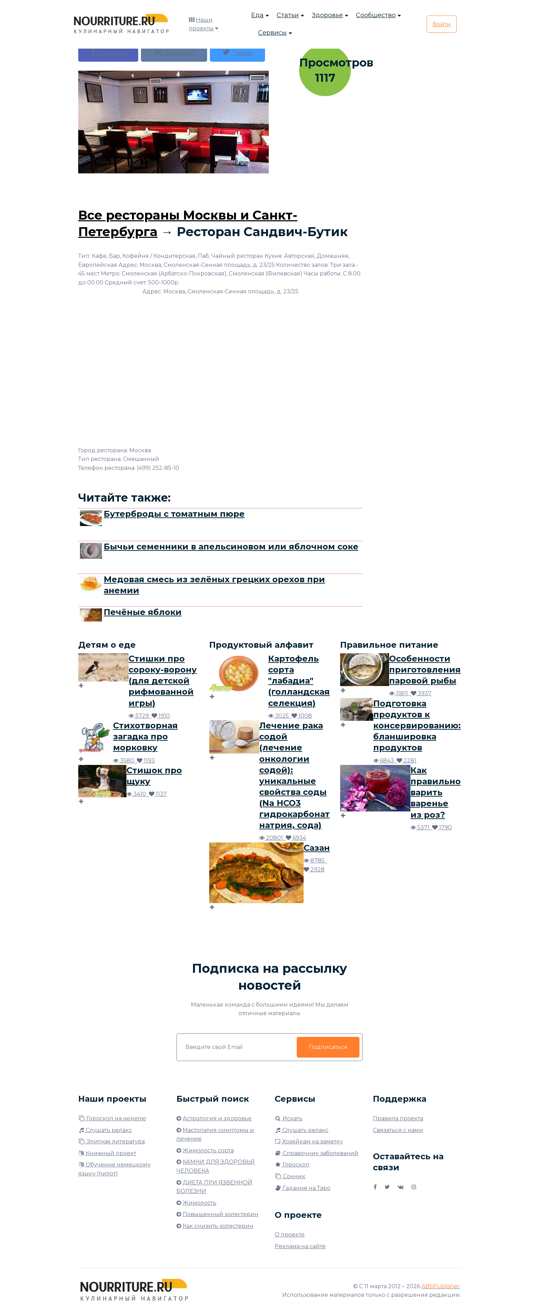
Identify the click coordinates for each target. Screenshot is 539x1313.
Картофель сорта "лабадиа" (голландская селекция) (299, 681)
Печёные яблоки (143, 612)
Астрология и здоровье (217, 1118)
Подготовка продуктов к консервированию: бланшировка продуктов (417, 725)
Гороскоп (292, 1164)
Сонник (290, 1176)
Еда (257, 15)
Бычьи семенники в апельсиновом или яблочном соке (231, 547)
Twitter (237, 52)
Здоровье (327, 15)
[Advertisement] (220, 188)
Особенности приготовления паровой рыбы (425, 670)
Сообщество (376, 15)
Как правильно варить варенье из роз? (435, 792)
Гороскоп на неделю (112, 1118)
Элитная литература (111, 1141)
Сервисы (272, 33)
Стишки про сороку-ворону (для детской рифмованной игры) (163, 681)
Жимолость (199, 1203)
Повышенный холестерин (220, 1214)
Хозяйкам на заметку (309, 1141)
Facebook (108, 52)
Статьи (288, 15)
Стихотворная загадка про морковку (145, 736)
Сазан (317, 848)
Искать (289, 1118)
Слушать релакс (105, 1130)
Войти (442, 24)
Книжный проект (107, 1153)
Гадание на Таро (302, 1188)
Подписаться (328, 1047)
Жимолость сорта (208, 1150)
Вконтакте (174, 52)
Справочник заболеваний (316, 1153)
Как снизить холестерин (218, 1226)
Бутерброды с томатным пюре (174, 514)
